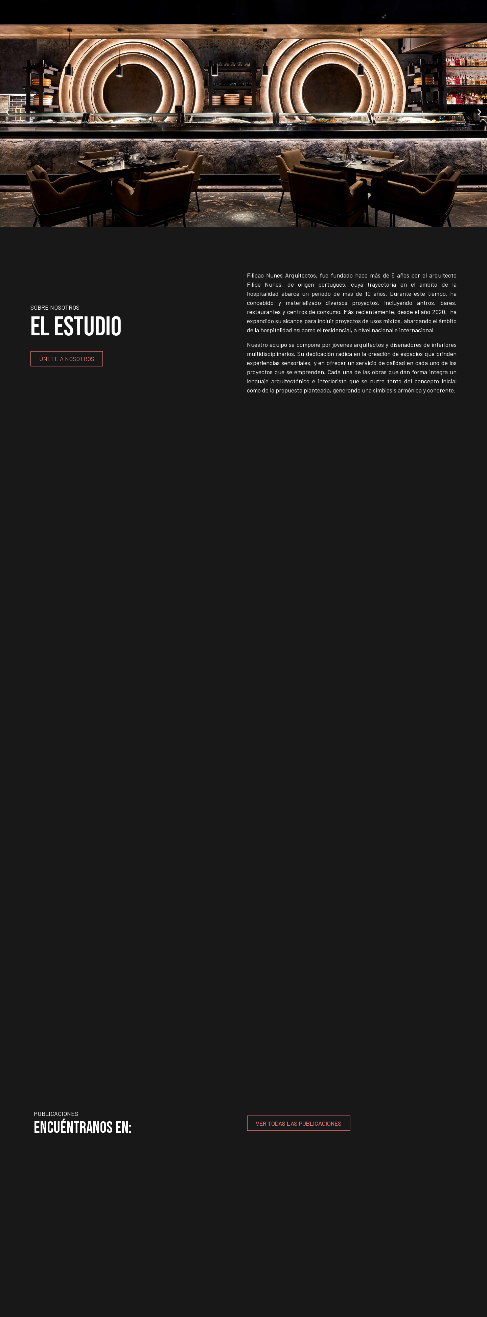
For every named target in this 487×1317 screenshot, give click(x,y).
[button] (7, 111)
